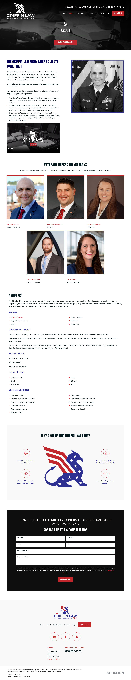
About (49, 625)
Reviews (67, 625)
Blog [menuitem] (96, 13)
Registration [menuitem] (105, 13)
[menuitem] (9, 676)
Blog (73, 625)
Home (42, 625)
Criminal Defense (17, 317)
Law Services (57, 625)
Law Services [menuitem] (80, 13)
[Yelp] (76, 636)
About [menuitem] (71, 13)
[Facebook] (65, 636)
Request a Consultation (65, 42)
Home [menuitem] (65, 13)
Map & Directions (53, 659)
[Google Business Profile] (54, 636)
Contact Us (118, 13)
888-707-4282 (116, 7)
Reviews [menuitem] (90, 13)
